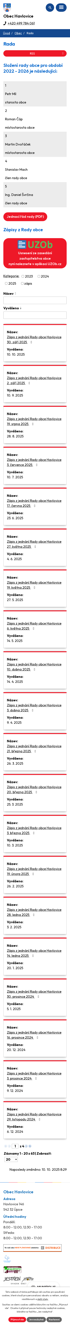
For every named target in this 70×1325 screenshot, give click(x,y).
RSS (47, 53)
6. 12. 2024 (15, 1131)
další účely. (42, 1299)
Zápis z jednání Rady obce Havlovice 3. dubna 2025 (34, 707)
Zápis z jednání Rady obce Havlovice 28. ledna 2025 (34, 912)
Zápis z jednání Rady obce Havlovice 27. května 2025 (34, 544)
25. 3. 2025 (15, 804)
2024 (45, 276)
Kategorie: (11, 276)
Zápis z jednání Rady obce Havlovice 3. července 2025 (34, 462)
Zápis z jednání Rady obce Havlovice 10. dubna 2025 (34, 666)
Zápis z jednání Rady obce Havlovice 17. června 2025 (34, 503)
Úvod (6, 33)
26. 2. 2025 (15, 886)
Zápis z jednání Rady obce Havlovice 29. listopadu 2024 (34, 1116)
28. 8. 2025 (15, 436)
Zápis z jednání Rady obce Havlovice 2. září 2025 (34, 380)
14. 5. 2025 (14, 641)
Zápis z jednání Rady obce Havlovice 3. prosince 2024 (34, 1076)
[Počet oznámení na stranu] (11, 1159)
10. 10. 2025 (16, 354)
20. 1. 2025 (15, 968)
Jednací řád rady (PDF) (25, 216)
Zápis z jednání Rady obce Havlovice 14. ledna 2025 (34, 953)
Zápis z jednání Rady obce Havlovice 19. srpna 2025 (34, 421)
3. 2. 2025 (14, 927)
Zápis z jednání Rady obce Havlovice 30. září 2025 (34, 339)
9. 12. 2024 (15, 1091)
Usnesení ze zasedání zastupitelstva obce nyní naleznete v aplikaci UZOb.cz (35, 253)
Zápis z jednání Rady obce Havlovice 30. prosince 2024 (34, 994)
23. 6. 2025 (15, 518)
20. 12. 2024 (16, 1050)
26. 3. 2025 (15, 763)
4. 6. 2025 (14, 559)
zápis (28, 283)
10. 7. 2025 (15, 477)
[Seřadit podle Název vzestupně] (16, 292)
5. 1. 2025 (14, 1009)
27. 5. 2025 (15, 600)
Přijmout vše (17, 1319)
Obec (18, 33)
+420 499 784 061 (21, 23)
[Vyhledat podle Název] (35, 300)
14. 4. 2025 (15, 681)
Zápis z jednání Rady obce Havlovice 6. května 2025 (34, 626)
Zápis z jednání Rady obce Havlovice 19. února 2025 (34, 871)
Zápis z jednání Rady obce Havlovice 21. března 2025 (34, 748)
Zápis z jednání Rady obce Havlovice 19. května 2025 (34, 585)
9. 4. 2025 (14, 722)
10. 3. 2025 (15, 845)
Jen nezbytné (36, 1319)
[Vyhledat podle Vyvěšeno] (35, 315)
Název (8, 293)
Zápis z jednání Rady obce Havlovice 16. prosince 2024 (34, 1035)
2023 (29, 276)
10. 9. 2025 (15, 395)
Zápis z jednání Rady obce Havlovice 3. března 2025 (34, 830)
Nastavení (54, 1319)
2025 (12, 283)
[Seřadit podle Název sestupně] (16, 294)
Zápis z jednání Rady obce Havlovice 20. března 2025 (34, 789)
